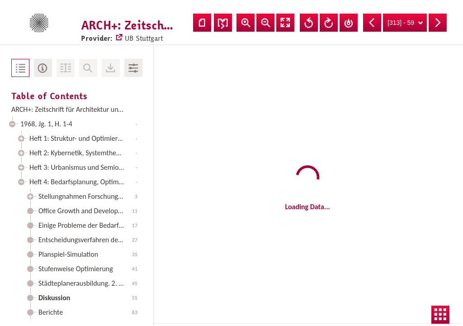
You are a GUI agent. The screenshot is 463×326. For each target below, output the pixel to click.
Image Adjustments (133, 68)
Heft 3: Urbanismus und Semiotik (83, 167)
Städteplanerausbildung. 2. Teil (87, 283)
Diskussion (87, 297)
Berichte (87, 312)
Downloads (111, 68)
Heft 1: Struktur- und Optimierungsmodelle (85, 138)
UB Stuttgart (135, 30)
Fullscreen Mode (285, 23)
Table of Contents (20, 68)
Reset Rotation (349, 23)
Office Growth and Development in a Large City (90, 210)
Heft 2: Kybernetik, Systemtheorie (83, 153)
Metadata (43, 68)
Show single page (202, 23)
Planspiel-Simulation (87, 254)
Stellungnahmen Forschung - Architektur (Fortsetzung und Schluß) (90, 196)
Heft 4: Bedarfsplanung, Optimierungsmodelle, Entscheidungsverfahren (85, 181)
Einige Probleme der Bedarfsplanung (90, 225)
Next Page (438, 23)
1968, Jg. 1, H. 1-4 (78, 124)
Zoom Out (265, 23)
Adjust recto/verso (223, 23)
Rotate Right (329, 23)
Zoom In (245, 23)
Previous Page (372, 23)
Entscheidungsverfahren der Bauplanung (90, 239)
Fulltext (66, 68)
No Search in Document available (88, 68)
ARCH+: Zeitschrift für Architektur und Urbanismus (76, 109)
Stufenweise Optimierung (87, 268)
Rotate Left (309, 23)
